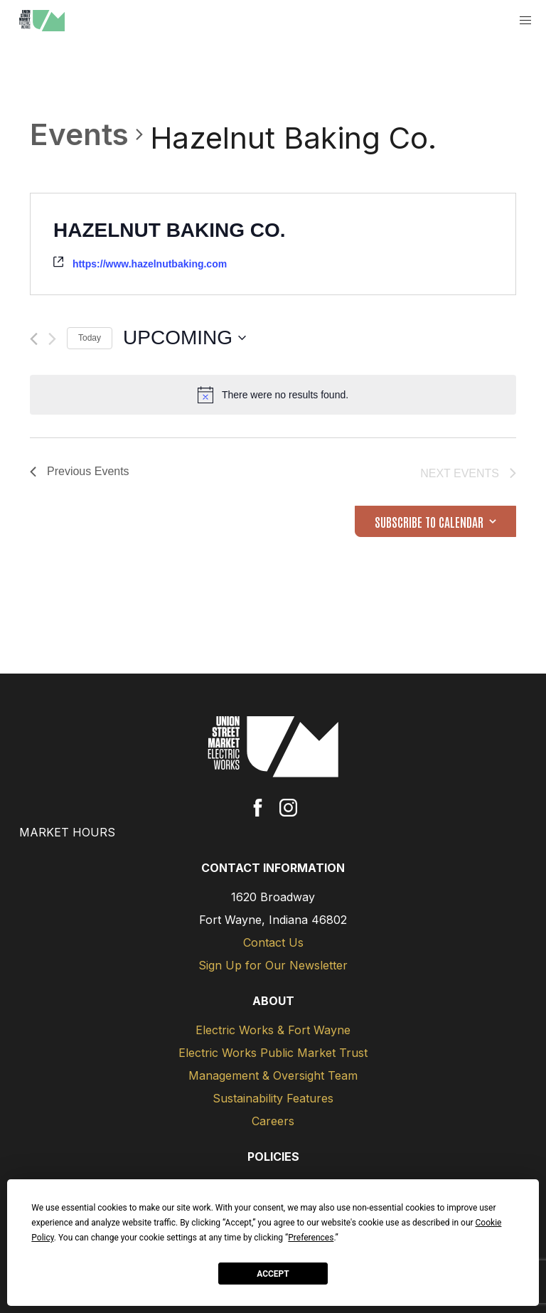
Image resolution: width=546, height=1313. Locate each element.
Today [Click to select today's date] (89, 338)
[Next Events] (52, 339)
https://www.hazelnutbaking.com (150, 264)
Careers (273, 1121)
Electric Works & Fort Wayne (273, 1030)
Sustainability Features (273, 1098)
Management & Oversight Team (273, 1075)
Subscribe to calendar (429, 521)
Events (79, 134)
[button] (526, 21)
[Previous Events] (34, 339)
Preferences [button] (310, 1238)
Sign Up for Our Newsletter (273, 965)
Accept (273, 1274)
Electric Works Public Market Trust (273, 1053)
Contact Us (273, 942)
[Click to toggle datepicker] (184, 338)
